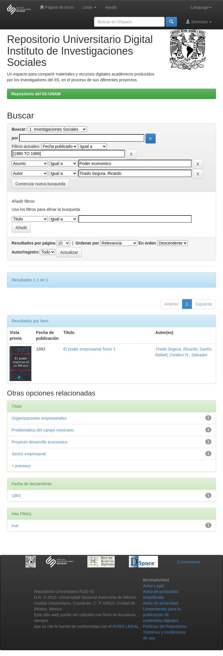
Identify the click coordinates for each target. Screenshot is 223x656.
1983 (16, 495)
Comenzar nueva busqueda (40, 183)
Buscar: (19, 129)
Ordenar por (87, 243)
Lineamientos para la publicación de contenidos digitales (162, 615)
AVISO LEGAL (125, 626)
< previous (21, 465)
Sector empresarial (29, 454)
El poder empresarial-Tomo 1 (89, 349)
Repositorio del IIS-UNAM (36, 93)
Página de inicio (57, 7)
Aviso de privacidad (160, 603)
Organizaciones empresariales (39, 418)
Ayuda (110, 7)
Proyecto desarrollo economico (39, 442)
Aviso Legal (153, 585)
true (15, 525)
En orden (147, 243)
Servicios (199, 21)
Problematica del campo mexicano (43, 430)
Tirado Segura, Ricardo (176, 349)
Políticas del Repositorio (164, 626)
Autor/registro (25, 252)
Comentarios (188, 562)
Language (201, 7)
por (15, 138)
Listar (89, 7)
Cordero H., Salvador (188, 355)
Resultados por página (33, 243)
